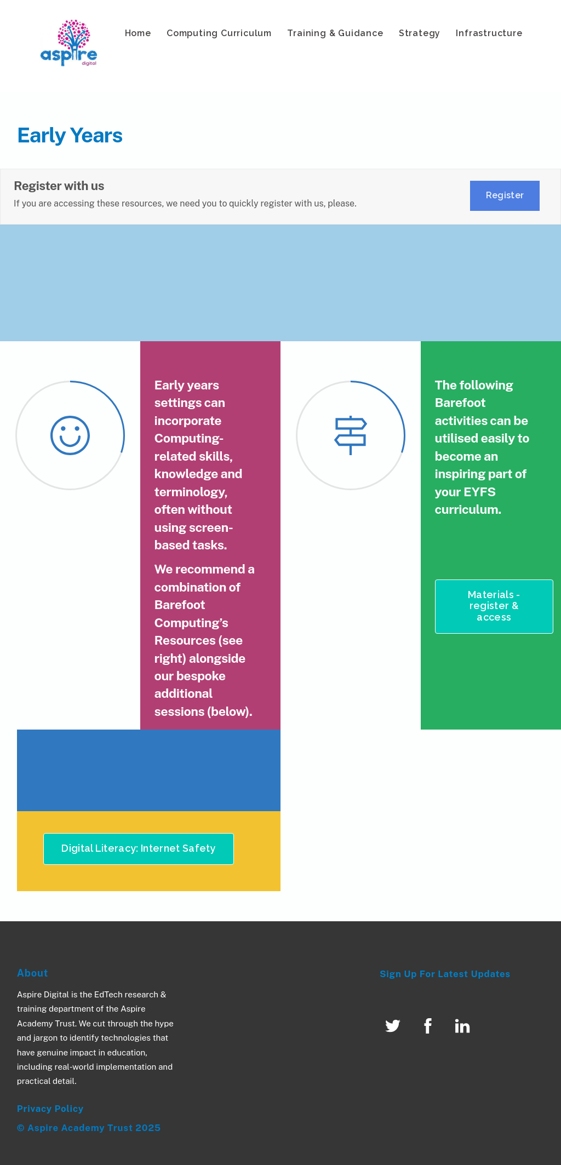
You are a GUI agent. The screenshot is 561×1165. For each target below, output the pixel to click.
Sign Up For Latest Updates (445, 973)
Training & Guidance (335, 33)
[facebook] (430, 1025)
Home (138, 33)
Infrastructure (489, 33)
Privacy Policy (50, 1108)
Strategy (419, 33)
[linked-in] (464, 1025)
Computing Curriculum (219, 33)
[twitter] (395, 1025)
